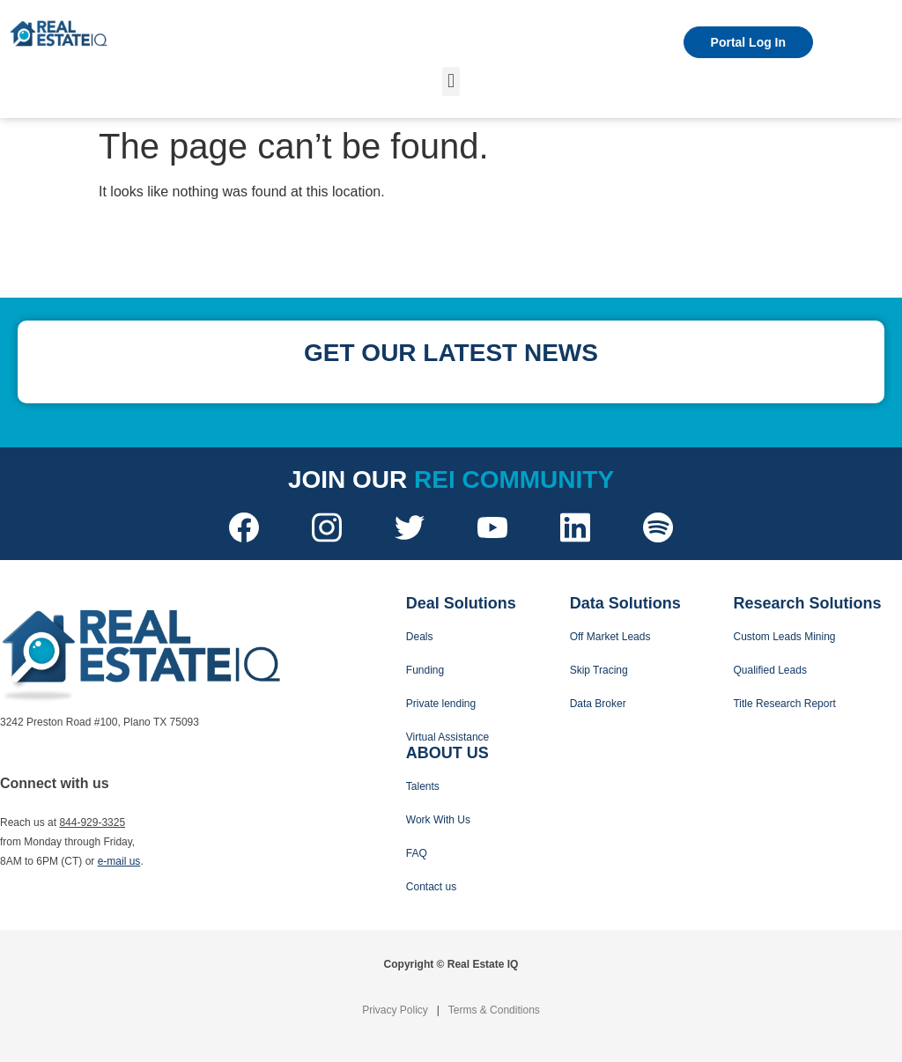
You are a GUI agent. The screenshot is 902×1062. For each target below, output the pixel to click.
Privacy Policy (395, 1010)
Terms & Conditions (494, 1010)
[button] (450, 81)
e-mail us (119, 861)
